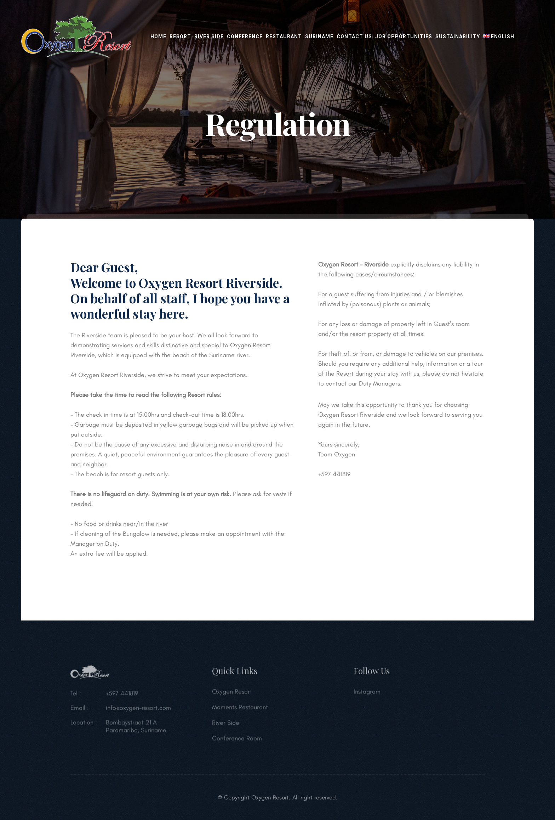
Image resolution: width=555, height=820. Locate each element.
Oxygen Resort (232, 694)
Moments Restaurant (240, 709)
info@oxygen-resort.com (138, 710)
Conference (245, 36)
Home (158, 36)
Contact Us (354, 36)
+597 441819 (122, 696)
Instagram (367, 694)
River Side (209, 36)
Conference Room (237, 741)
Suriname (319, 36)
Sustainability (457, 36)
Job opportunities (403, 36)
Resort (180, 36)
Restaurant (284, 36)
